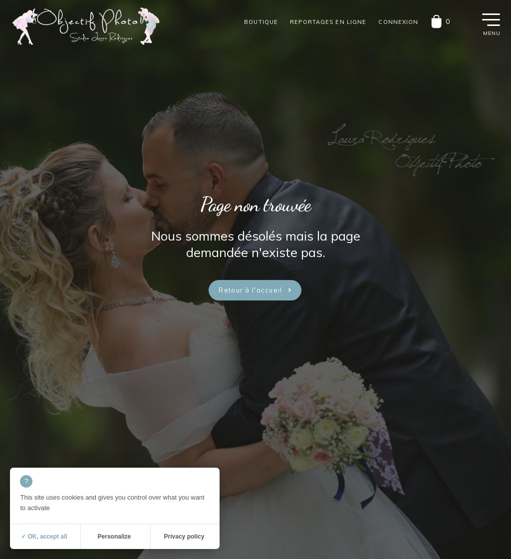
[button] (491, 19)
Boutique (261, 21)
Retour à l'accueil (250, 290)
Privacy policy (184, 536)
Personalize (114, 536)
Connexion (398, 21)
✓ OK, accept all (44, 536)
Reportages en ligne (328, 21)
